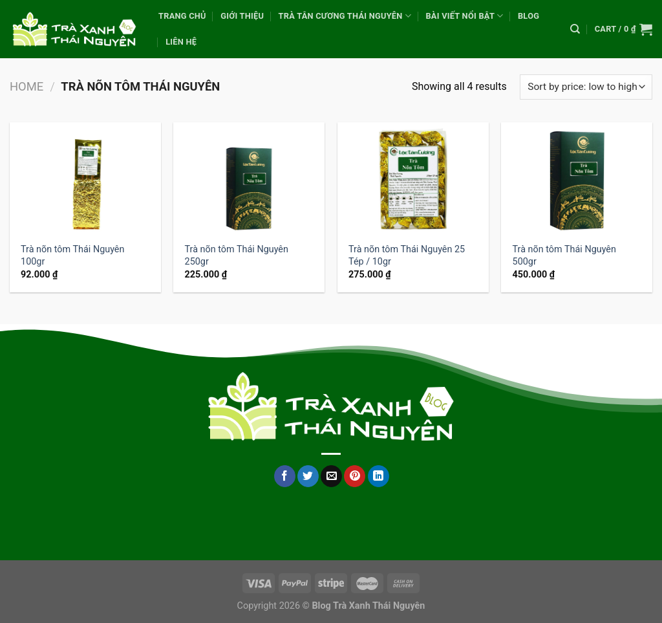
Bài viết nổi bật (464, 16)
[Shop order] (586, 87)
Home (26, 86)
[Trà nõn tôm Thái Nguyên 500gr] (576, 178)
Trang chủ (182, 16)
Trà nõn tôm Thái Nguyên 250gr (236, 255)
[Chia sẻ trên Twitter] (308, 476)
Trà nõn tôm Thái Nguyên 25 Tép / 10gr (406, 255)
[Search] (575, 29)
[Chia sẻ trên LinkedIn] (378, 476)
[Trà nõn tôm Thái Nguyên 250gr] (249, 178)
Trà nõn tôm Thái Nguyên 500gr (564, 255)
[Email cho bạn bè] (331, 476)
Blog (528, 16)
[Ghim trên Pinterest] (354, 476)
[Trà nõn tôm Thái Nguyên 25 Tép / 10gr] (413, 178)
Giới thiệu (242, 16)
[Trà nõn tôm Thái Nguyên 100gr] (85, 178)
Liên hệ (181, 42)
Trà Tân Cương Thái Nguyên (345, 16)
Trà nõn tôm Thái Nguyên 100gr (72, 255)
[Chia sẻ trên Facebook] (284, 476)
